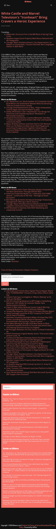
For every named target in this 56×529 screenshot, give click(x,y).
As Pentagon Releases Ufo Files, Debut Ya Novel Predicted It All (30, 330)
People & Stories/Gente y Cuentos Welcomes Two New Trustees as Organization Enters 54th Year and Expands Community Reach (29, 120)
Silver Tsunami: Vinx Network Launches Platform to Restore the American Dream (30, 369)
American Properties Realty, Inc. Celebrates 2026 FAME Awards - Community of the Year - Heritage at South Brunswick (28, 195)
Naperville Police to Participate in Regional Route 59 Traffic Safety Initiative (30, 351)
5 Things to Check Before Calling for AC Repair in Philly (22, 436)
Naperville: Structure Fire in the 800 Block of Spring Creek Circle (29, 35)
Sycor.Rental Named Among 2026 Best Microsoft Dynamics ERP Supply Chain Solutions (30, 373)
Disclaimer (19, 270)
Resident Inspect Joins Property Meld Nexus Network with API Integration (29, 39)
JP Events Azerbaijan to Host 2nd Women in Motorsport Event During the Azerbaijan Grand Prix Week (28, 343)
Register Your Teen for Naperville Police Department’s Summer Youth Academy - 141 (27, 400)
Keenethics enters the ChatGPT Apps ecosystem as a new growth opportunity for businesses (26, 433)
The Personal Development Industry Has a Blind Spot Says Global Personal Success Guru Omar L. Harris (26, 465)
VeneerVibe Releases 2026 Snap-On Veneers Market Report (30, 311)
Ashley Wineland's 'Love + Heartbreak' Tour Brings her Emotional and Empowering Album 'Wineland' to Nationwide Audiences (28, 114)
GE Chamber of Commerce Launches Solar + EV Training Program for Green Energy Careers (27, 476)
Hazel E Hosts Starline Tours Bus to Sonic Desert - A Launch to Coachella (25, 409)
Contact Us (25, 525)
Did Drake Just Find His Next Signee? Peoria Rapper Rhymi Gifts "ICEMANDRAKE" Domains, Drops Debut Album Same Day (29, 293)
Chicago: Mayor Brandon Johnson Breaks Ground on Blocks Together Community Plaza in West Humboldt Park (29, 205)
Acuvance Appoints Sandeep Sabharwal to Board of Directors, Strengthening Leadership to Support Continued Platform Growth (26, 404)
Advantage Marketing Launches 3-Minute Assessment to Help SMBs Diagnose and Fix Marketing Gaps (26, 418)
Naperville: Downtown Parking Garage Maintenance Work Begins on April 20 (27, 423)
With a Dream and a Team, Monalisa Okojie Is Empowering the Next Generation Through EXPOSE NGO (29, 190)
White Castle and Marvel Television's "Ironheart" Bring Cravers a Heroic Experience (24, 17)
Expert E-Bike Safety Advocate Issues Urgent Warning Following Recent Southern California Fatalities (27, 308)
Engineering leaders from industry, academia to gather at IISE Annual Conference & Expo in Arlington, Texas (27, 414)
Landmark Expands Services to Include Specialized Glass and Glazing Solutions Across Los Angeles (29, 326)
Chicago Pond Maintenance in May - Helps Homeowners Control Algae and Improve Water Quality (28, 108)
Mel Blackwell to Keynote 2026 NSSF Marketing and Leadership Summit (27, 209)
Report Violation (31, 270)
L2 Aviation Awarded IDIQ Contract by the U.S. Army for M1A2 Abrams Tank (28, 365)
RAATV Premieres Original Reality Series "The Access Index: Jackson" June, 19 (30, 334)
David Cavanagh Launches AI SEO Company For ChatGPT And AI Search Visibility (29, 314)
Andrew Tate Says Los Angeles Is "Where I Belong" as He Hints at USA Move (28, 298)
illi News (28, 1)
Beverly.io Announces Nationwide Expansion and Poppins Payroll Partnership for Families (25, 428)
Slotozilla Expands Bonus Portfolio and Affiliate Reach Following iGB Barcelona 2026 (26, 481)
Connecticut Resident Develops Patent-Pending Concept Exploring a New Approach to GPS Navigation (29, 339)
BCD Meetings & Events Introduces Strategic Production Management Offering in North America (29, 201)
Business (15, 261)
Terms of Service (35, 525)
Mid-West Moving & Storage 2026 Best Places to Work (27, 323)
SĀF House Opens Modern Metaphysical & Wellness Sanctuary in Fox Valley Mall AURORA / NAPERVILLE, (27, 347)
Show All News (7, 270)
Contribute (45, 525)
